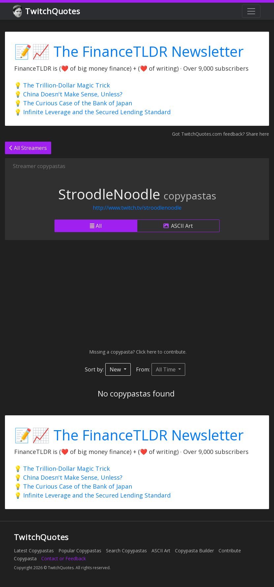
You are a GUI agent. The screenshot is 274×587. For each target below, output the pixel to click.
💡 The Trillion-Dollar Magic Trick (62, 85)
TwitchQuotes (47, 11)
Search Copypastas (126, 550)
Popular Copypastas (79, 550)
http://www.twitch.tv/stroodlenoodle (137, 207)
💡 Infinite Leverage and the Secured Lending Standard (92, 112)
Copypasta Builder (194, 550)
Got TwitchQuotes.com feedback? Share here (220, 134)
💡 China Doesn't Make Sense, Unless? (68, 94)
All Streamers (28, 148)
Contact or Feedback (63, 558)
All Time (166, 369)
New (116, 369)
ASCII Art (178, 225)
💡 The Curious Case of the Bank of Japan (73, 103)
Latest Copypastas (34, 550)
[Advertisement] (137, 294)
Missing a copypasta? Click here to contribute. (137, 352)
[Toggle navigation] (251, 11)
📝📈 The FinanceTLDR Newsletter (129, 51)
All (96, 225)
